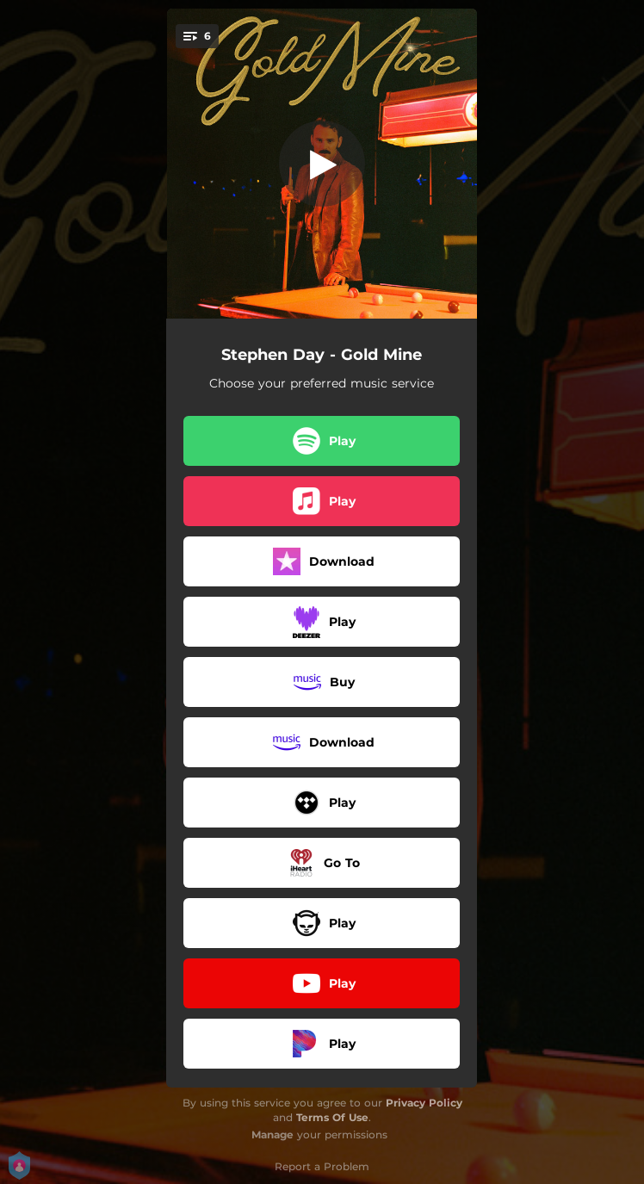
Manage (272, 1134)
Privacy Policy (424, 1102)
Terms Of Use (332, 1117)
